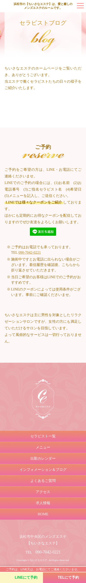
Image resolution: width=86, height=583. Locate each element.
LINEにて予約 (26, 577)
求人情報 (43, 503)
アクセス (43, 492)
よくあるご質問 (43, 481)
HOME (43, 514)
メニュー (43, 447)
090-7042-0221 (30, 252)
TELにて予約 (68, 577)
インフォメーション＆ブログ (43, 469)
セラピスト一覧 (43, 436)
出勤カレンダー (43, 458)
